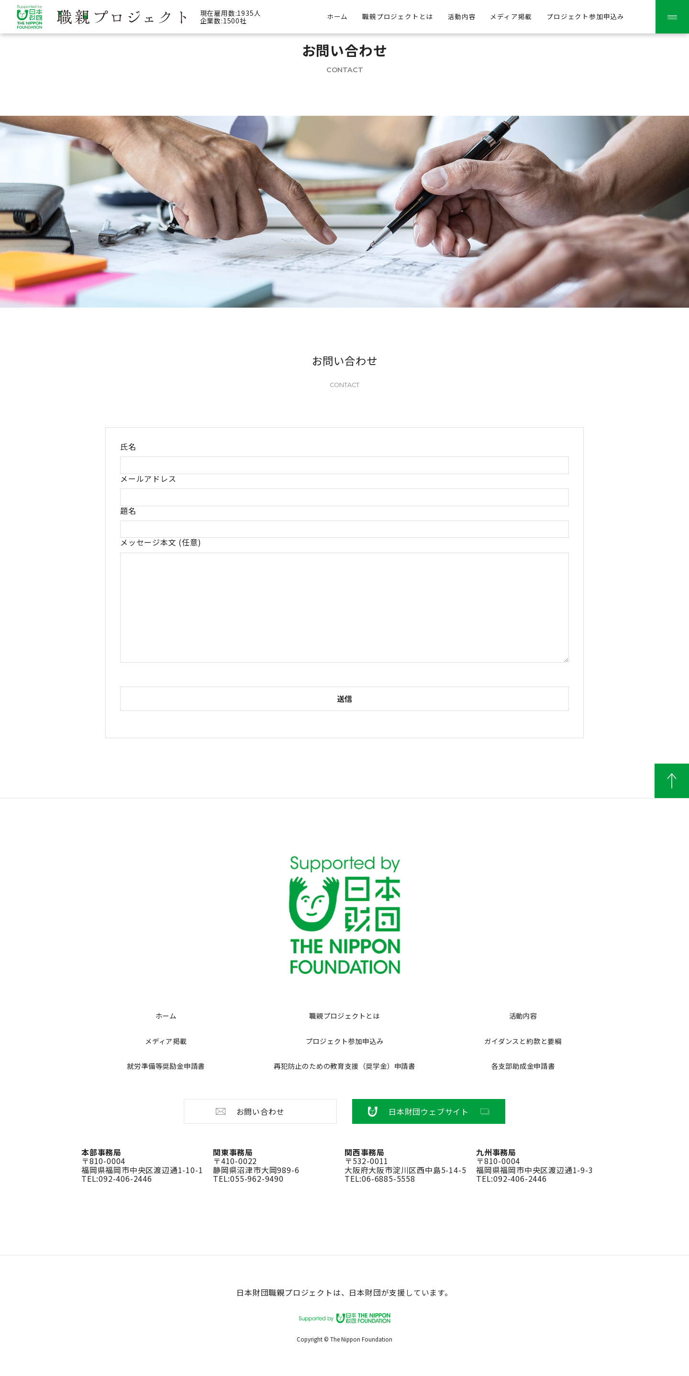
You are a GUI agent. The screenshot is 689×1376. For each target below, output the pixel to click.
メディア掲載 (511, 16)
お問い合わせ (249, 1111)
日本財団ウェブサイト (428, 1111)
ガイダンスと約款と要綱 (523, 1041)
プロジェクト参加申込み (585, 16)
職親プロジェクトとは (397, 16)
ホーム (166, 1015)
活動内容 (461, 16)
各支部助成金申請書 (523, 1066)
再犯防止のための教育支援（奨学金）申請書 (344, 1066)
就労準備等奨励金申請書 (166, 1066)
